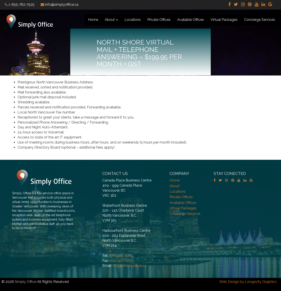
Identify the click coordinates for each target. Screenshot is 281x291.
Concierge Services (259, 20)
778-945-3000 (121, 255)
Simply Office (25, 282)
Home (93, 20)
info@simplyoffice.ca (129, 266)
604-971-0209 (121, 261)
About (111, 20)
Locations (132, 20)
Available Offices (190, 20)
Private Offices (159, 20)
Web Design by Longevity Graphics (248, 282)
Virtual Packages (224, 20)
